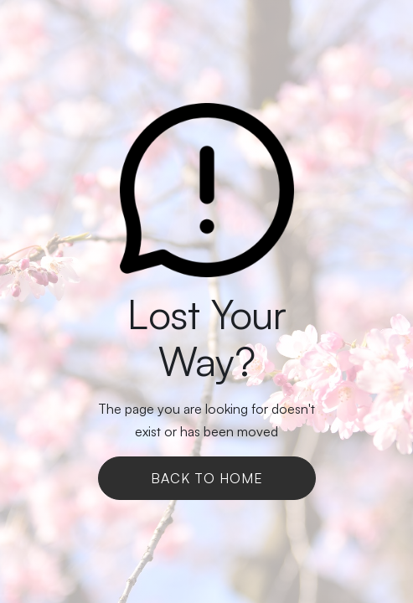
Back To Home (207, 478)
